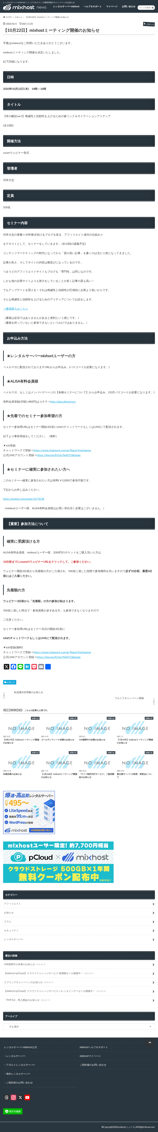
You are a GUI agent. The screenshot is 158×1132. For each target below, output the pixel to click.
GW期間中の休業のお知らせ (25, 964)
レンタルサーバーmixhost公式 (20, 1046)
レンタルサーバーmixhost (66, 6)
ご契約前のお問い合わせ (19, 1082)
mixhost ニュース (126, 1126)
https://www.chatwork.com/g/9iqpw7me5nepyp (62, 450)
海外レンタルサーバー (18, 1073)
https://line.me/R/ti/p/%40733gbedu (58, 455)
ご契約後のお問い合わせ (93, 1064)
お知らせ (11, 682)
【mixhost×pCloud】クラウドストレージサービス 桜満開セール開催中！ (49, 973)
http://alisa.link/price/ (63, 401)
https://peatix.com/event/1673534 (23, 499)
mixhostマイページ (90, 1055)
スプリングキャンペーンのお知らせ (29, 982)
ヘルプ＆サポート (93, 6)
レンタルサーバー (13, 939)
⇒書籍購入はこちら (15, 308)
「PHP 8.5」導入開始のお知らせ (27, 999)
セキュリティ (11, 930)
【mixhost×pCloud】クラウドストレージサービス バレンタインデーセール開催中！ (55, 991)
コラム (7, 921)
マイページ (111, 6)
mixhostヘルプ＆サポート (94, 1046)
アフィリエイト (12, 903)
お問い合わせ (128, 6)
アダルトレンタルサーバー (20, 1064)
